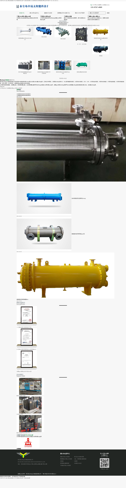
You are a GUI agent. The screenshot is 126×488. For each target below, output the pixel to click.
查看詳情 (2, 86)
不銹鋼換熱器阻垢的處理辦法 (24, 93)
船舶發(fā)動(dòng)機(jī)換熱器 (101, 39)
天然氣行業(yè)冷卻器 (65, 465)
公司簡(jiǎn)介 (3, 88)
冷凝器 (81, 25)
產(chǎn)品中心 (34, 13)
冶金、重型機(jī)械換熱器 (80, 459)
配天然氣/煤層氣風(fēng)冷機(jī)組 (25, 72)
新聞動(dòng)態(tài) (63, 13)
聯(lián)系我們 (18, 88)
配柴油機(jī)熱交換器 (82, 72)
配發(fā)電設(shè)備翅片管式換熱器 (44, 72)
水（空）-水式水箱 (81, 44)
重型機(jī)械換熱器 (87, 25)
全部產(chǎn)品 (30, 25)
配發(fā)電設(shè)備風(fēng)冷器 (63, 72)
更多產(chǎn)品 (63, 78)
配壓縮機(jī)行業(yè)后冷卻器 (25, 39)
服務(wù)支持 (48, 13)
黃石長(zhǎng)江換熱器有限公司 (23, 455)
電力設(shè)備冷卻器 (48, 25)
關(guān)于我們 (79, 13)
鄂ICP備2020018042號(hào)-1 (49, 473)
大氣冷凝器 (44, 36)
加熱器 (78, 25)
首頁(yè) (21, 13)
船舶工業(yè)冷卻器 (38, 25)
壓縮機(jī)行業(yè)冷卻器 (59, 25)
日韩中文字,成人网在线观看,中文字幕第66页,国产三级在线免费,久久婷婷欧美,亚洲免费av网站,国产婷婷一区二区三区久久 (29, 0)
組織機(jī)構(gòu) (11, 88)
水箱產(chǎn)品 (95, 25)
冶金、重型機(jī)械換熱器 (71, 25)
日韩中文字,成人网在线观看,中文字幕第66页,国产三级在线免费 (15, 478)
